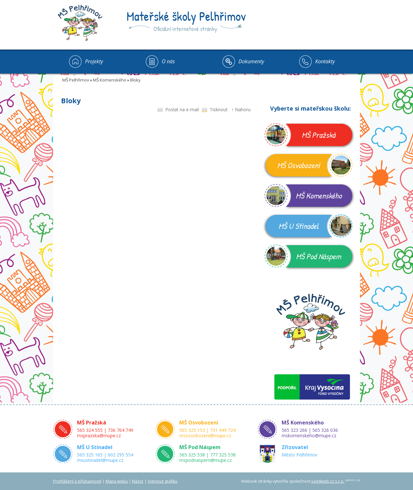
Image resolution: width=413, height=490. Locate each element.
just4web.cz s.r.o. (327, 481)
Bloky (135, 80)
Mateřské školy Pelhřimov (186, 16)
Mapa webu (116, 481)
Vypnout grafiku (162, 481)
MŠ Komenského (109, 80)
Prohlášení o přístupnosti (77, 481)
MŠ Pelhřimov (75, 80)
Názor (138, 481)
